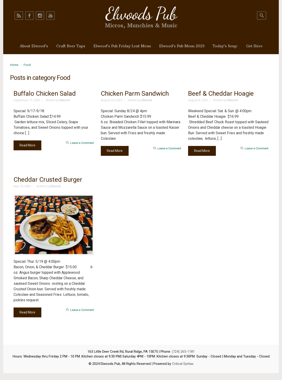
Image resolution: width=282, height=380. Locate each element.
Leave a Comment (82, 143)
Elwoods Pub (141, 13)
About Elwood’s (34, 46)
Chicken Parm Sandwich (135, 93)
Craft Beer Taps (70, 46)
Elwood (64, 100)
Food (27, 65)
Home (14, 65)
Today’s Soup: (225, 46)
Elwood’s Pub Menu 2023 (181, 46)
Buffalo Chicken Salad (45, 93)
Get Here (254, 46)
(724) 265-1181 (183, 351)
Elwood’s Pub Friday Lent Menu (122, 46)
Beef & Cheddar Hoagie (221, 93)
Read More (27, 145)
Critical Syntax (182, 364)
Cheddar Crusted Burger (48, 179)
